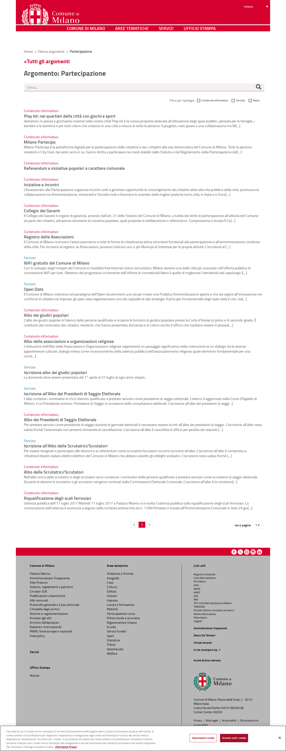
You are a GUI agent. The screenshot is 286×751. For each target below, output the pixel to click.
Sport (110, 636)
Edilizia (111, 591)
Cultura (112, 587)
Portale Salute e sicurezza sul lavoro (214, 610)
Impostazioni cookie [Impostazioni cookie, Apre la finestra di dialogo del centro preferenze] (203, 738)
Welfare (112, 653)
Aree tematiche (132, 40)
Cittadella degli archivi (45, 609)
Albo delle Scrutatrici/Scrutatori (53, 472)
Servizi (166, 40)
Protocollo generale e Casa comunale (54, 604)
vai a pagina (243, 525)
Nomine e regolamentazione (49, 613)
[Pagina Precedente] (134, 525)
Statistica (113, 640)
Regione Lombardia (204, 574)
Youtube (246, 552)
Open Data (33, 289)
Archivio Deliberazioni (44, 622)
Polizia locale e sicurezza (123, 618)
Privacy (198, 720)
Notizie (34, 675)
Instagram (253, 552)
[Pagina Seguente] (149, 525)
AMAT (197, 592)
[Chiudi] (279, 738)
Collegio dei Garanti (42, 210)
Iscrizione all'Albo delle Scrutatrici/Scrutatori (65, 445)
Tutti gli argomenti (48, 61)
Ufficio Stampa (200, 40)
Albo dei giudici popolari (46, 315)
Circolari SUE (38, 591)
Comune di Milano (86, 40)
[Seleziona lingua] (256, 18)
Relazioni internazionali (46, 627)
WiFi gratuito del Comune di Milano (57, 263)
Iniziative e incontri (41, 184)
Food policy (37, 636)
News (256, 100)
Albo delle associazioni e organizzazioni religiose (69, 341)
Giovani (112, 596)
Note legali (212, 720)
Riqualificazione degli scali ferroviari (57, 498)
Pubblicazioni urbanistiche (47, 596)
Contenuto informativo (214, 100)
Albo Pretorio (38, 582)
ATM (196, 585)
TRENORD (199, 606)
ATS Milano (200, 581)
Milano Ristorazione (205, 614)
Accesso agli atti (41, 618)
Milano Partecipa (39, 142)
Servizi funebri (117, 631)
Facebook (234, 552)
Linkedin (259, 552)
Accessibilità (229, 720)
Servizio (240, 100)
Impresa (112, 600)
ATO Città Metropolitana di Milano (213, 603)
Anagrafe (113, 578)
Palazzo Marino (40, 573)
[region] (143, 738)
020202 (217, 712)
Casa (110, 582)
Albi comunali (39, 600)
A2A (196, 596)
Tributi (111, 644)
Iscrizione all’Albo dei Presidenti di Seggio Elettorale (72, 393)
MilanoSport (200, 617)
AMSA (197, 589)
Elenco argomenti (51, 51)
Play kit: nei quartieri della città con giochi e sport (70, 116)
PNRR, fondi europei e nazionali (51, 631)
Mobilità (112, 609)
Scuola (111, 627)
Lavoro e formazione (120, 604)
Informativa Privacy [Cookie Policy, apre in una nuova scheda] (66, 747)
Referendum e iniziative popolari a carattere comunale (74, 168)
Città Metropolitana (205, 578)
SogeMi (198, 621)
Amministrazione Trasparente (50, 578)
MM (196, 599)
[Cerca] (258, 87)
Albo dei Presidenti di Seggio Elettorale (60, 419)
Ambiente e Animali (120, 573)
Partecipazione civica (121, 613)
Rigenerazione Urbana (122, 622)
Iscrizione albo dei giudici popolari (55, 372)
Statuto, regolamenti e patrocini (51, 587)
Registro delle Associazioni (49, 236)
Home (28, 51)
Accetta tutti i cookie (234, 738)
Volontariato (115, 649)
